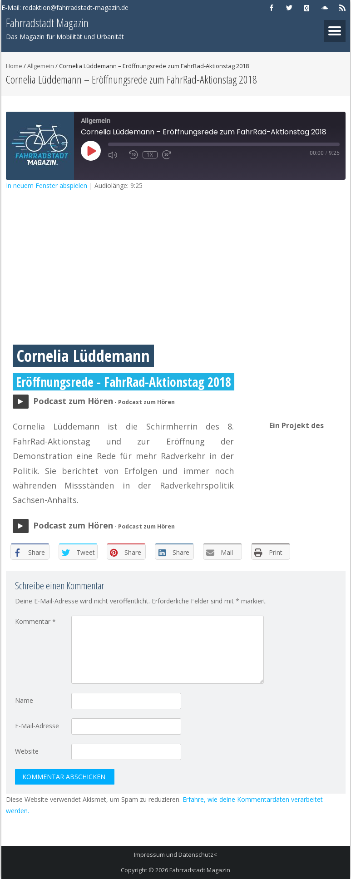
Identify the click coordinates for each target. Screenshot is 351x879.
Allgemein (40, 66)
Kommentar (35, 621)
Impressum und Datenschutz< (175, 854)
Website (27, 751)
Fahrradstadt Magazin (199, 870)
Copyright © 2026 (145, 870)
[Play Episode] (91, 151)
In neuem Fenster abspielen (46, 185)
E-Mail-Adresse (37, 725)
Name (24, 700)
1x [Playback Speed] (150, 154)
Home (14, 66)
